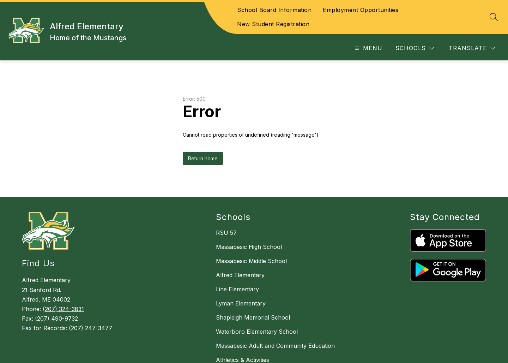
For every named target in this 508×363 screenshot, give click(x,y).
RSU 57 (226, 232)
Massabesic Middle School (251, 260)
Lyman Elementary (241, 303)
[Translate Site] (472, 48)
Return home (203, 158)
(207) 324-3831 (63, 309)
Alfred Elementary (240, 275)
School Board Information (274, 9)
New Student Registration (273, 24)
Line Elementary (237, 289)
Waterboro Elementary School (257, 331)
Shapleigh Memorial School (253, 317)
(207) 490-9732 (56, 318)
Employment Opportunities (360, 9)
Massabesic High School (249, 246)
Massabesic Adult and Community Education (275, 345)
